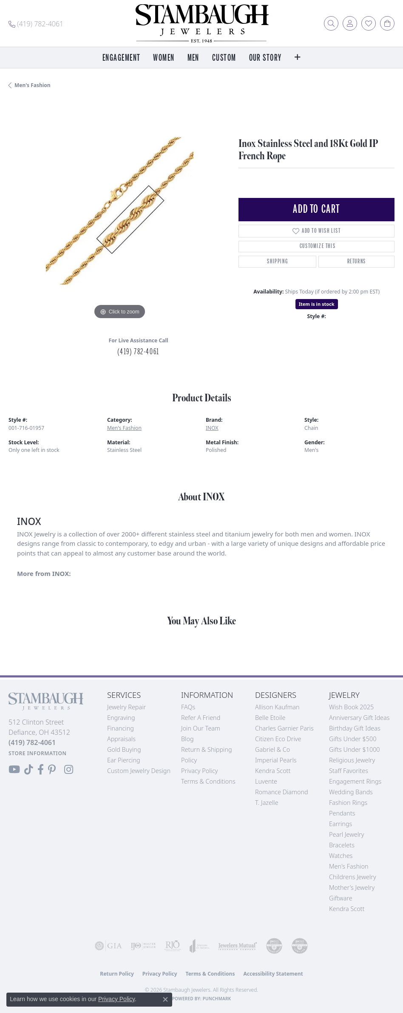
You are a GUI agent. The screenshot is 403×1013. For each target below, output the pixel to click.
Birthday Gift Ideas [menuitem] (354, 728)
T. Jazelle (266, 803)
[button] (331, 23)
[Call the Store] (32, 742)
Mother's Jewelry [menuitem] (352, 887)
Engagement (121, 58)
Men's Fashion (32, 85)
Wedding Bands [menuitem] (351, 792)
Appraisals (121, 739)
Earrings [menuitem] (340, 824)
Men (193, 58)
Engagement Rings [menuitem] (355, 781)
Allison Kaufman (277, 707)
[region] (119, 211)
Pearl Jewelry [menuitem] (346, 834)
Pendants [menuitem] (342, 813)
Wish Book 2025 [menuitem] (351, 707)
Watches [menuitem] (340, 856)
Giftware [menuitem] (340, 898)
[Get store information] (38, 753)
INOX (212, 428)
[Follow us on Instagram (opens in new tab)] (68, 770)
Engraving (121, 718)
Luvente (266, 781)
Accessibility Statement (273, 973)
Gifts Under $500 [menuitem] (352, 739)
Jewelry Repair (126, 707)
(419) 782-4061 (138, 351)
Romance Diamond (281, 792)
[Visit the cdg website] (274, 945)
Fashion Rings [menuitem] (348, 803)
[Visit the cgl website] (299, 945)
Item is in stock (317, 304)
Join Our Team (200, 728)
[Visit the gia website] (108, 945)
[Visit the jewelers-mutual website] (237, 945)
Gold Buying (124, 749)
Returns (356, 261)
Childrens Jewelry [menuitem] (352, 877)
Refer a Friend (200, 718)
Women (163, 58)
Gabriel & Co (272, 749)
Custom (224, 58)
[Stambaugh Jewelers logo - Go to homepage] (201, 23)
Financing (120, 728)
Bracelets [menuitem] (342, 845)
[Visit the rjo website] (172, 945)
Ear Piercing (123, 760)
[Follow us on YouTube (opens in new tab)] (14, 770)
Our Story (265, 58)
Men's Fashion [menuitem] (348, 866)
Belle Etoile (270, 718)
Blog (187, 739)
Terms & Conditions (208, 781)
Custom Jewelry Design (138, 771)
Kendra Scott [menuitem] (346, 909)
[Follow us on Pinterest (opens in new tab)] (52, 770)
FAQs (188, 707)
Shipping (277, 261)
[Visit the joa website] (200, 945)
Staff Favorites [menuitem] (348, 771)
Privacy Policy (199, 771)
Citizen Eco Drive (278, 739)
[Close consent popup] (165, 999)
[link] (36, 23)
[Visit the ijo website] (143, 945)
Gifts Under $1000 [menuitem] (354, 749)
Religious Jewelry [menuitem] (352, 760)
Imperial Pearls (276, 760)
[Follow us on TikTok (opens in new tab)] (28, 770)
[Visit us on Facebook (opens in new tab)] (40, 770)
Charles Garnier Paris (284, 728)
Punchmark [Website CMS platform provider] (217, 999)
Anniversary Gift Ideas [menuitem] (359, 718)
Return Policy (117, 973)
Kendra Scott (272, 771)
